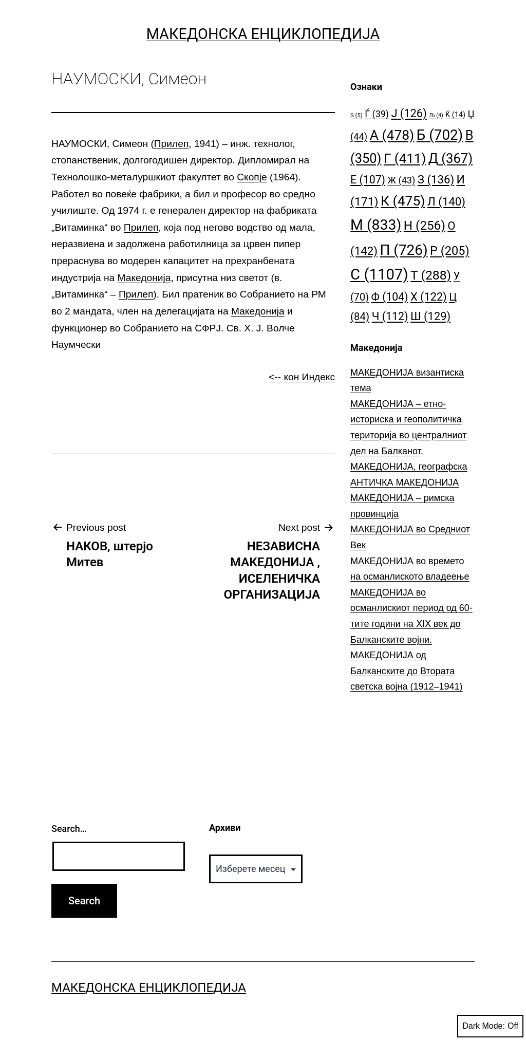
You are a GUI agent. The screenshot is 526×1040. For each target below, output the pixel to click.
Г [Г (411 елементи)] (405, 158)
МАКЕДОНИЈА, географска (408, 466)
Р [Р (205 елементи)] (449, 251)
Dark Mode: (490, 1026)
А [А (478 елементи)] (392, 135)
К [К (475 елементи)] (403, 201)
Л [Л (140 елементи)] (446, 201)
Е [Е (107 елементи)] (367, 179)
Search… (69, 828)
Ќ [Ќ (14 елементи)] (455, 114)
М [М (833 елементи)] (375, 224)
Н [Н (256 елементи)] (424, 225)
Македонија (144, 277)
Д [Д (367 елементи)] (450, 158)
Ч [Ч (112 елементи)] (390, 316)
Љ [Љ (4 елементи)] (436, 115)
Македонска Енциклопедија (263, 34)
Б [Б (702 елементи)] (440, 134)
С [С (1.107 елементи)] (379, 274)
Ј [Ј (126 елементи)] (408, 113)
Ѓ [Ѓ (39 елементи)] (377, 113)
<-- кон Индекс (302, 377)
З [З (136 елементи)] (436, 179)
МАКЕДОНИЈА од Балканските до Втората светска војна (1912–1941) (406, 671)
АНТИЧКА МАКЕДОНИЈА (404, 482)
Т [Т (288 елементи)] (430, 275)
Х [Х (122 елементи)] (428, 296)
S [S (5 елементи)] (356, 115)
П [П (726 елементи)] (404, 250)
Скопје (252, 177)
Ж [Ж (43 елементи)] (401, 180)
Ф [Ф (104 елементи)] (389, 296)
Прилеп (171, 143)
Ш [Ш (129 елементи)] (430, 316)
